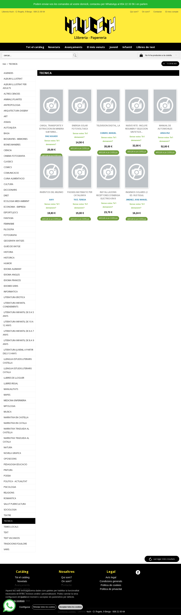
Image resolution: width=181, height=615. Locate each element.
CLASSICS (8, 161)
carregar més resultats (164, 559)
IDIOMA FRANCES (12, 280)
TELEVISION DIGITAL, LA (108, 125)
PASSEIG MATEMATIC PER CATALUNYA (79, 194)
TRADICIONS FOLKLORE (15, 543)
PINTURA (8, 470)
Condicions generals (111, 581)
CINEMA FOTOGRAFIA (14, 155)
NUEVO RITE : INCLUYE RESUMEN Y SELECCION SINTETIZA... (136, 128)
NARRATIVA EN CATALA (15, 423)
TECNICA (8, 520)
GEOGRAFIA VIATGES (14, 240)
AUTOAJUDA (10, 127)
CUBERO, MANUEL (108, 133)
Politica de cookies (111, 585)
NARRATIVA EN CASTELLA (16, 417)
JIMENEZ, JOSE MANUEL (136, 200)
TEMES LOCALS (11, 526)
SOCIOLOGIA (10, 509)
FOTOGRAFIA (10, 235)
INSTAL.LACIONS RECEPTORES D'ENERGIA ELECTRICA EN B (108, 195)
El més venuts (96, 47)
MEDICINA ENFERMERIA (15, 400)
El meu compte (171, 12)
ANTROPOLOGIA (12, 105)
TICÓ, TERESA (80, 200)
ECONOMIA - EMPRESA (15, 206)
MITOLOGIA (9, 406)
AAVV (51, 200)
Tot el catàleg (35, 47)
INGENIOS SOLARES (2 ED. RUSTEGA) (137, 194)
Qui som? (134, 12)
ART (6, 116)
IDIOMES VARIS (11, 285)
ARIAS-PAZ (165, 133)
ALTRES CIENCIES (12, 93)
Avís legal (111, 577)
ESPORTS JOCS (11, 212)
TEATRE (7, 515)
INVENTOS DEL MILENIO (51, 192)
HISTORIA (8, 252)
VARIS (6, 549)
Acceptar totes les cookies (70, 607)
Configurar (24, 607)
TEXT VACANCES (12, 538)
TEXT (6, 532)
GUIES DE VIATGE (12, 246)
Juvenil (114, 47)
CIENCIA (8, 150)
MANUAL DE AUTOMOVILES (165, 127)
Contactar (157, 12)
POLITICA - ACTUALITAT (15, 481)
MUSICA (7, 411)
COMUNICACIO (11, 172)
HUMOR (8, 263)
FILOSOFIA (9, 229)
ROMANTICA (10, 498)
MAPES (7, 394)
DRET (6, 195)
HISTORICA (9, 257)
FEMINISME (9, 223)
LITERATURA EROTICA (14, 297)
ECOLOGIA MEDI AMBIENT (16, 201)
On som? (146, 12)
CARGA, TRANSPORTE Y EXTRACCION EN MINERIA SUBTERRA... (51, 128)
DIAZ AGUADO (51, 136)
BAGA (7, 133)
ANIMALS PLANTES (13, 99)
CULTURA (8, 184)
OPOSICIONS (10, 458)
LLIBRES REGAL (11, 383)
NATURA (8, 447)
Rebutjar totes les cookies (44, 607)
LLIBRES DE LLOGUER (14, 377)
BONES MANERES (12, 144)
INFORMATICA (11, 291)
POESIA (7, 475)
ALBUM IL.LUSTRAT (13, 78)
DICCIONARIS (10, 189)
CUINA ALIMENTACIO (14, 178)
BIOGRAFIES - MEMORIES (15, 138)
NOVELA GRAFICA (12, 453)
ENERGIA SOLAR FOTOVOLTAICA (80, 127)
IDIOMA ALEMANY (12, 268)
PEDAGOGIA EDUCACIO (15, 464)
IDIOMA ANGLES (12, 274)
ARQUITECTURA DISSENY (16, 110)
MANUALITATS (11, 389)
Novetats (54, 47)
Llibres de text (145, 47)
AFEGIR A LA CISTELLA (80, 148)
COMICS (8, 167)
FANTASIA (8, 218)
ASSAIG (7, 121)
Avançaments (74, 47)
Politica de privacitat (111, 589)
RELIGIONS (9, 492)
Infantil (127, 47)
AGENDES (8, 73)
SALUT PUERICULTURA (15, 503)
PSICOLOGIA (10, 487)
